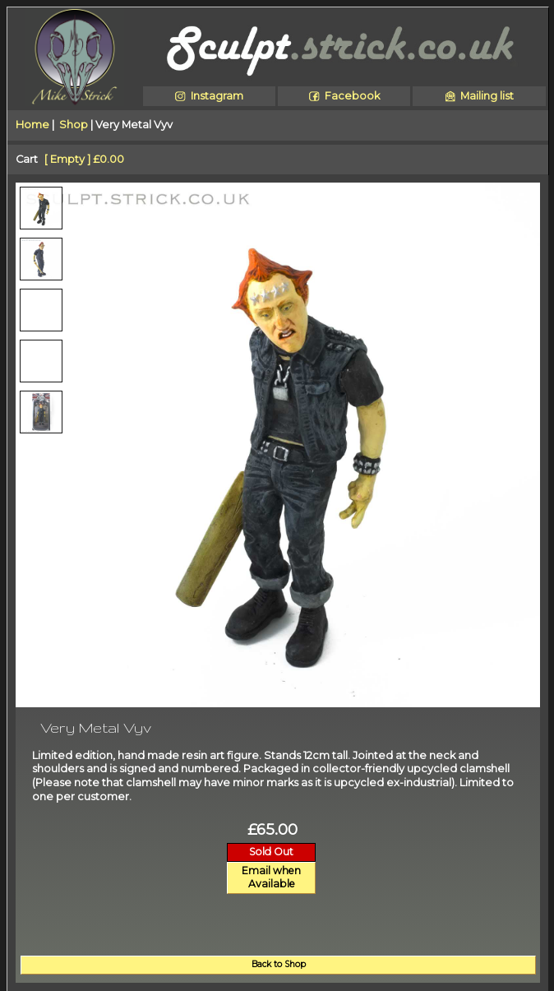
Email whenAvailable (271, 877)
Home (32, 124)
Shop (73, 124)
